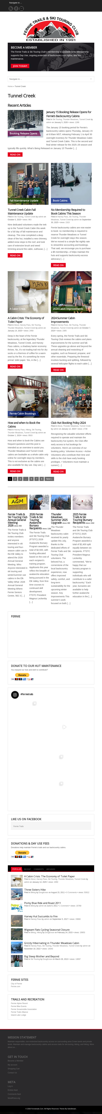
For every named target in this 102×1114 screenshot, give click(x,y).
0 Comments (71, 892)
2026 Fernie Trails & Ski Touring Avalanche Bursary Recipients (36, 521)
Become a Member (15, 1061)
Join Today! (20, 65)
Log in (10, 1086)
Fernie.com (15, 986)
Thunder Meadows (70, 119)
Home (10, 86)
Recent (27, 869)
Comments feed (14, 1094)
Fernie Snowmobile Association (24, 1009)
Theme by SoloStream (68, 1109)
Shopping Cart (14, 1069)
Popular (16, 869)
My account (12, 1065)
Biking (33, 892)
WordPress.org (14, 1098)
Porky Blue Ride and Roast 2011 (42, 903)
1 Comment (64, 906)
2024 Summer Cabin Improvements (63, 320)
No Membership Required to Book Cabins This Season (68, 211)
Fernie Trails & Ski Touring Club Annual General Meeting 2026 (17, 519)
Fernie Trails (18, 826)
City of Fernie (16, 984)
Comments (39, 869)
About (16, 325)
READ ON (15, 154)
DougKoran (43, 892)
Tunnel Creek (84, 119)
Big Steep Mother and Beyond (41, 956)
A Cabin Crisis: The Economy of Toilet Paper (49, 876)
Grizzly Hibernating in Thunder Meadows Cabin (51, 943)
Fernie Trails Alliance (19, 1012)
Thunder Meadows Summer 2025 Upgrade (59, 518)
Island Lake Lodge (18, 1015)
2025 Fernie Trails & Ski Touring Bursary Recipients (82, 518)
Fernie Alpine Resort (19, 1003)
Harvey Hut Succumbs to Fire (41, 916)
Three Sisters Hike (35, 889)
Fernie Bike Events (19, 1006)
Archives (50, 869)
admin (48, 122)
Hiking (28, 430)
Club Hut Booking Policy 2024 (68, 423)
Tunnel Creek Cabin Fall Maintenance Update (21, 211)
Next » (49, 479)
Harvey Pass (63, 217)
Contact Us (12, 1073)
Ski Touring (57, 119)
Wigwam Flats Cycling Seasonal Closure (47, 929)
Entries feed (13, 1090)
